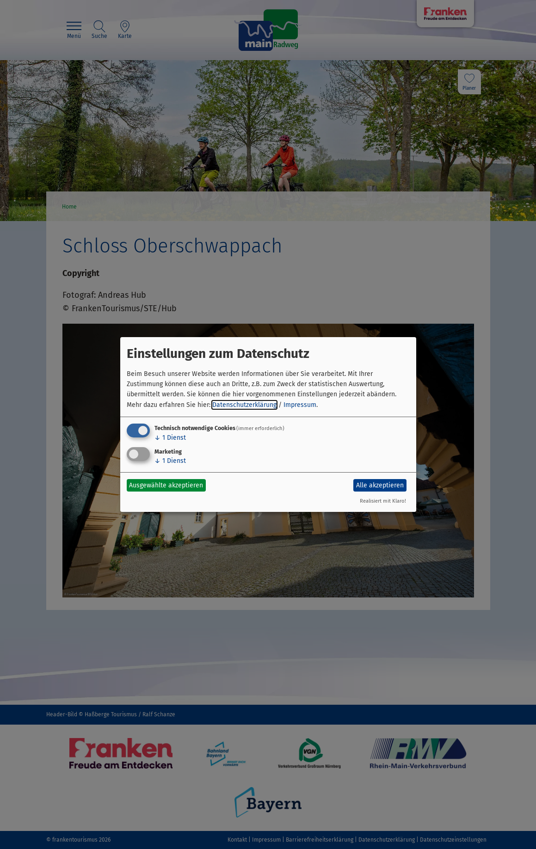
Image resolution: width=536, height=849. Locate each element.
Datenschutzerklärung (244, 405)
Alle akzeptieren (380, 485)
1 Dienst (170, 438)
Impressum (299, 405)
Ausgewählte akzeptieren (166, 485)
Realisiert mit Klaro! (383, 501)
